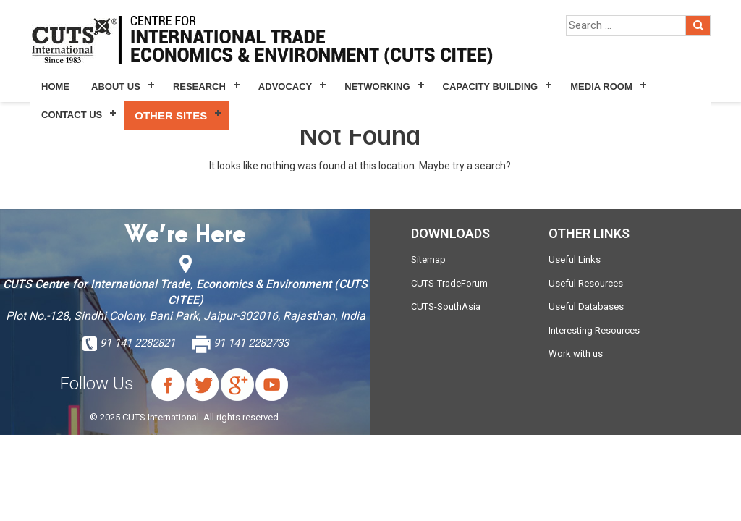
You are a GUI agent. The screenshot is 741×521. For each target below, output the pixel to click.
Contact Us (71, 114)
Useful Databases (586, 306)
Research (199, 86)
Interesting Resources (594, 330)
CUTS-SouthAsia (445, 306)
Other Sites (171, 115)
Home (55, 86)
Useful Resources (586, 283)
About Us (115, 86)
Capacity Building (490, 86)
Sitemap (428, 259)
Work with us (576, 353)
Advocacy (285, 86)
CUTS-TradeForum (449, 283)
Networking (377, 86)
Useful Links (575, 259)
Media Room (601, 86)
